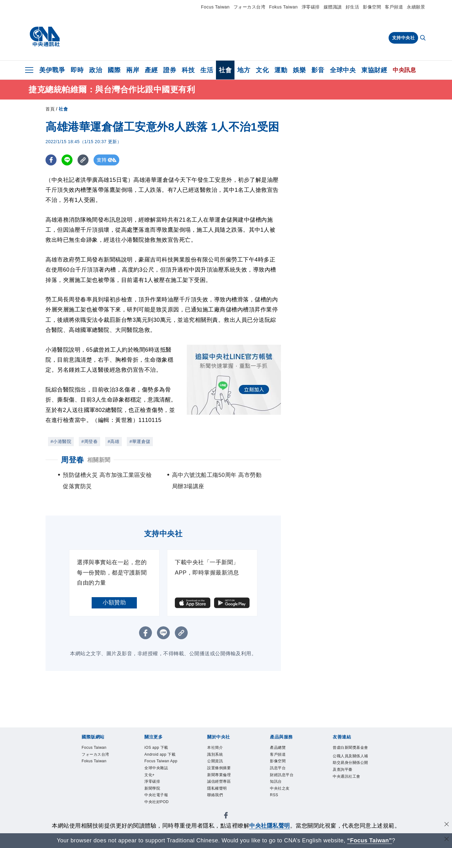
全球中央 (343, 70)
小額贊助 (114, 602)
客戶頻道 (394, 7)
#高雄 (113, 441)
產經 (151, 70)
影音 (317, 70)
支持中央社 (403, 37)
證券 (169, 70)
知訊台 (278, 789)
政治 (95, 70)
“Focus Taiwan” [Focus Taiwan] (369, 840)
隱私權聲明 (221, 798)
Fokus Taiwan (283, 7)
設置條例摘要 (223, 773)
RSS (275, 806)
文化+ (151, 798)
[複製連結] (83, 159)
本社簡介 (218, 748)
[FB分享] (51, 159)
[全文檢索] (423, 38)
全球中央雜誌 (160, 789)
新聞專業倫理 (223, 781)
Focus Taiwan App (161, 777)
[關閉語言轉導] (446, 839)
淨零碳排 (311, 7)
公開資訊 (218, 765)
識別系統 (218, 756)
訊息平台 (281, 773)
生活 (206, 70)
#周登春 (89, 441)
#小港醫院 (61, 441)
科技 (188, 70)
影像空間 (372, 7)
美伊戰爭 (52, 70)
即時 (77, 70)
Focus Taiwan (215, 7)
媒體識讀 (333, 7)
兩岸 (132, 70)
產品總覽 (281, 748)
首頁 (50, 108)
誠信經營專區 (223, 789)
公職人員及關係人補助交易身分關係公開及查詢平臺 (349, 777)
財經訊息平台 (286, 781)
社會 (225, 70)
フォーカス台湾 (250, 7)
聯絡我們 (218, 806)
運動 (280, 70)
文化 (262, 70)
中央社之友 (284, 798)
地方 (243, 70)
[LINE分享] (67, 159)
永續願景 (416, 7)
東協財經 (374, 70)
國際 (114, 70)
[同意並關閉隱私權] (446, 825)
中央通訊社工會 (349, 802)
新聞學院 (155, 814)
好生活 (352, 7)
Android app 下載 (162, 760)
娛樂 (299, 70)
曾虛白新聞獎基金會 (349, 752)
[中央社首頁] (45, 37)
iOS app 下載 (160, 748)
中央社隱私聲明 (269, 826)
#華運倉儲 (139, 441)
